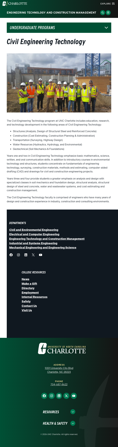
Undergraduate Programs (32, 27)
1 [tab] (56, 111)
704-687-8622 (59, 384)
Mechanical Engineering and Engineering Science (42, 247)
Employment (30, 292)
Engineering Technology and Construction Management (47, 239)
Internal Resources (34, 297)
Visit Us (27, 310)
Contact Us (29, 306)
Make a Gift (29, 283)
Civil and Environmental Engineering (33, 230)
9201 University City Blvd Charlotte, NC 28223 (59, 370)
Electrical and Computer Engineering (34, 234)
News (25, 279)
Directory (28, 288)
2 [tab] (61, 111)
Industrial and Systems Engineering (33, 243)
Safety (26, 301)
